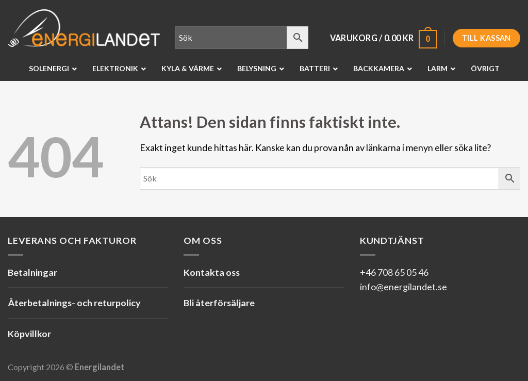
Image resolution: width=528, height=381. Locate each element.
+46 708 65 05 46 (394, 272)
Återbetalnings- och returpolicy (74, 302)
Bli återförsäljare (219, 302)
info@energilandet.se (403, 286)
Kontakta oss (212, 272)
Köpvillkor (29, 333)
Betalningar (32, 272)
